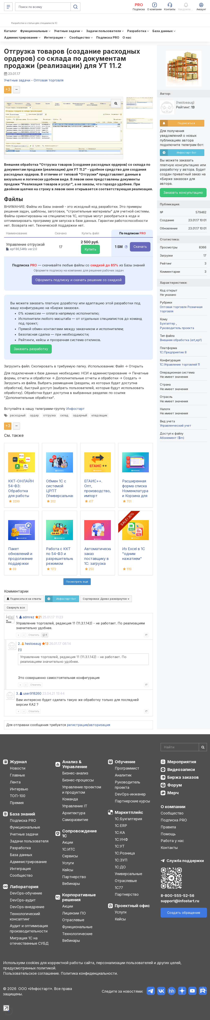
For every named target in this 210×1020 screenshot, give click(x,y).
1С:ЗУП (121, 860)
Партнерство (74, 877)
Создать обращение (183, 913)
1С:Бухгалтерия (128, 819)
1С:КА (120, 832)
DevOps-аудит (23, 900)
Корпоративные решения (79, 897)
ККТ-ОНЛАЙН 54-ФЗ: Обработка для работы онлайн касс (21, 491)
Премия (17, 803)
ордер (34, 415)
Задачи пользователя (29, 841)
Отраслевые (73, 920)
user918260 (32, 693)
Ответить (33, 634)
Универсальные (128, 874)
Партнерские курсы (132, 801)
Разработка (20, 848)
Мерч (173, 792)
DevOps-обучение (26, 893)
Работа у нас (172, 841)
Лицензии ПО (74, 913)
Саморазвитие (75, 820)
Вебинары (71, 883)
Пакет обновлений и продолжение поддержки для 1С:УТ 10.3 (21, 559)
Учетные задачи (24, 834)
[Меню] (8, 6)
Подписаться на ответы (24, 598)
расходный (17, 415)
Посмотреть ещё (77, 581)
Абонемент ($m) (172, 438)
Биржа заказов (183, 777)
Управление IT (74, 806)
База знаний (22, 814)
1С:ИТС (68, 849)
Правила (168, 827)
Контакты (169, 847)
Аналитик (123, 775)
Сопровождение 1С (79, 833)
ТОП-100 (17, 796)
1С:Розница (125, 853)
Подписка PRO (23, 820)
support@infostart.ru (180, 901)
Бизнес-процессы (78, 780)
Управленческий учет (175, 425)
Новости (17, 768)
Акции (67, 842)
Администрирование (28, 862)
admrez (28, 617)
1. (17, 617)
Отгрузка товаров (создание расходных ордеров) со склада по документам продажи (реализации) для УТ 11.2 (72, 58)
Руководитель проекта (177, 328)
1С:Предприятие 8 (173, 352)
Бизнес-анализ (75, 773)
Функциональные (25, 827)
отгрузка (49, 415)
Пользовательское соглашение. (31, 973)
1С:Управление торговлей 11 (180, 364)
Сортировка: (106, 598)
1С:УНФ (121, 839)
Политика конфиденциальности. (89, 973)
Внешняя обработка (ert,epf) (181, 340)
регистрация (77, 725)
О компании (173, 806)
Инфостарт (75, 409)
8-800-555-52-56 (177, 895)
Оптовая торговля (173, 307)
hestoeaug (33, 644)
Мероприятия (181, 761)
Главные (17, 775)
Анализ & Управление (74, 764)
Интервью (19, 789)
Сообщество (21, 875)
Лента (15, 782)
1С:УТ (120, 846)
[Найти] (203, 747)
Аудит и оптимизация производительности (29, 928)
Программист (127, 768)
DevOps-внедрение (27, 907)
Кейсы (67, 870)
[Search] (184, 747)
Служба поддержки (185, 861)
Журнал (18, 761)
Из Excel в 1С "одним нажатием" (133, 554)
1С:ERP (121, 825)
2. (19, 644)
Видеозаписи (181, 769)
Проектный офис (132, 905)
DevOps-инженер (130, 794)
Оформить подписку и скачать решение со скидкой (78, 280)
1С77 (119, 887)
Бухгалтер (168, 323)
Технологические (77, 934)
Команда (70, 799)
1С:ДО (120, 867)
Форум (174, 785)
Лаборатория (24, 886)
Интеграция (20, 868)
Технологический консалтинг (25, 916)
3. (17, 693)
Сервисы (70, 856)
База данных (21, 855)
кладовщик (99, 415)
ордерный (80, 415)
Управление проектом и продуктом (81, 789)
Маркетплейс (129, 812)
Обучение (125, 761)
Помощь (168, 834)
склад (64, 415)
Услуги (68, 863)
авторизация (99, 725)
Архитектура (73, 813)
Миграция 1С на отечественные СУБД (29, 940)
